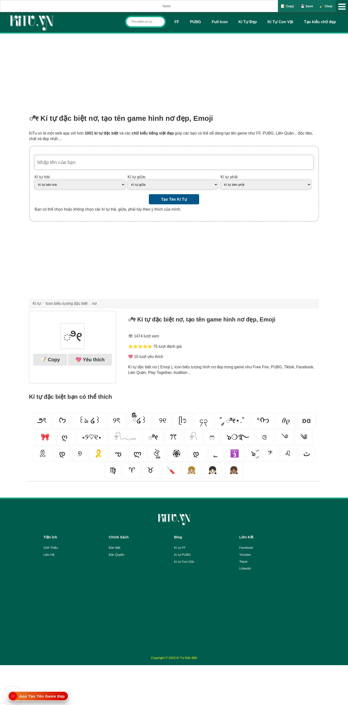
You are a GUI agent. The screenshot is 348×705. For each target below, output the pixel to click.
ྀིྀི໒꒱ (139, 420)
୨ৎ (116, 420)
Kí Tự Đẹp (248, 22)
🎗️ (98, 453)
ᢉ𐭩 (62, 420)
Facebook (246, 547)
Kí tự (37, 303)
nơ (94, 303)
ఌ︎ (118, 453)
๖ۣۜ (253, 453)
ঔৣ (156, 453)
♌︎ (288, 453)
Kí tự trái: (43, 177)
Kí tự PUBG (182, 554)
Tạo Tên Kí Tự (174, 199)
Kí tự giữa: (137, 177)
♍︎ (113, 470)
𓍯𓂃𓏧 (125, 437)
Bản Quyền (116, 554)
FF (176, 22)
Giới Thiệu (51, 547)
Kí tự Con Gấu (184, 561)
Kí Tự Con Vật (280, 22)
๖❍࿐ (238, 437)
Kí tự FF (180, 547)
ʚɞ (306, 420)
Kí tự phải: (229, 177)
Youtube (245, 554)
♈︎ (132, 470)
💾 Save (307, 6)
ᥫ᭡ (183, 420)
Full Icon (220, 22)
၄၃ (203, 420)
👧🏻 (212, 470)
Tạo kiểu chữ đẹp (320, 22)
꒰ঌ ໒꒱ (90, 420)
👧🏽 (233, 470)
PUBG (195, 22)
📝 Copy (287, 6)
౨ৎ (42, 420)
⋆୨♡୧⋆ (92, 437)
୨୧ (163, 420)
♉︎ (150, 470)
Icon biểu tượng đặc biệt (66, 303)
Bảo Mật (114, 547)
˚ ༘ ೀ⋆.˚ (232, 420)
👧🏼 (191, 470)
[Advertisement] (174, 70)
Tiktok (243, 561)
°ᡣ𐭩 (263, 420)
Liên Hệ (49, 554)
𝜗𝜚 (286, 420)
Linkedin (245, 568)
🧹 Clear (326, 6)
